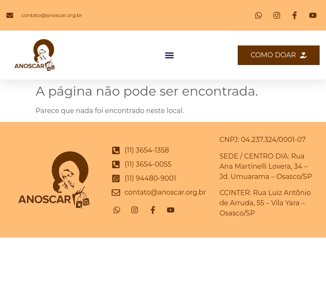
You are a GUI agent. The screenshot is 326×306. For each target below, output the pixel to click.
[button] (170, 55)
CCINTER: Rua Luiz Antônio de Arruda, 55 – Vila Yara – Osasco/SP (265, 203)
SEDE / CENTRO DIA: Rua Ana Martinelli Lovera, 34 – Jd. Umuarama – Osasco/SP (265, 166)
